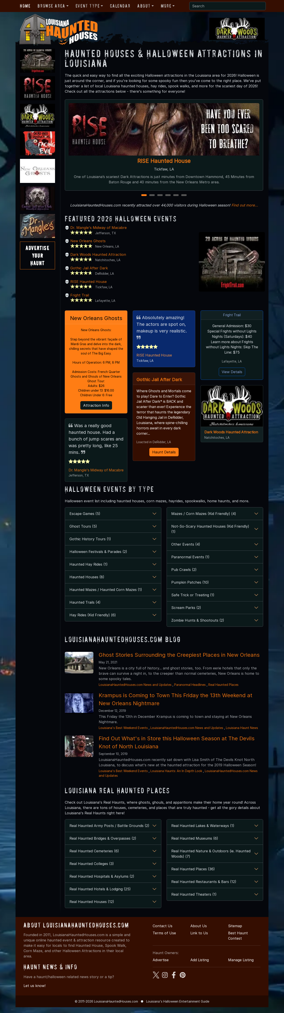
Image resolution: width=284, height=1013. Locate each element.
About (143, 5)
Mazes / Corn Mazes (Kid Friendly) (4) (203, 519)
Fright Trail (79, 295)
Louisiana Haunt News (242, 733)
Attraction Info (96, 405)
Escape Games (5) (84, 519)
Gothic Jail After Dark (89, 268)
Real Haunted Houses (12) (91, 907)
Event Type (88, 5)
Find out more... (244, 205)
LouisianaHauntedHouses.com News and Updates (135, 690)
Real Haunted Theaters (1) (194, 900)
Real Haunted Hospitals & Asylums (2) (101, 882)
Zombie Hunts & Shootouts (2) (197, 626)
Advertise (161, 965)
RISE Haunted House (164, 161)
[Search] (227, 6)
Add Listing (199, 965)
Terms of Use (164, 939)
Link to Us (199, 939)
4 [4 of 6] (168, 195)
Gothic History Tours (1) (90, 545)
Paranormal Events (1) (190, 563)
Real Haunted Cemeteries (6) (94, 857)
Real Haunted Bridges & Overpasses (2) (102, 844)
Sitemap (235, 931)
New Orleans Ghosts (88, 241)
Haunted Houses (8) (86, 583)
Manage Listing (241, 965)
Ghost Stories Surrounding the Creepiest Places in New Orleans (179, 660)
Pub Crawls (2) (184, 575)
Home (25, 5)
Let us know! (34, 991)
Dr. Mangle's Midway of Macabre (98, 227)
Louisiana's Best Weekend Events (123, 733)
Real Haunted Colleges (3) (91, 869)
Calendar (120, 5)
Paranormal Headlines (190, 690)
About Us (198, 931)
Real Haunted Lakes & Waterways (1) (202, 831)
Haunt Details (164, 458)
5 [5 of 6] (176, 195)
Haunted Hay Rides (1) (88, 570)
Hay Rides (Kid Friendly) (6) (92, 621)
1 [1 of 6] (144, 195)
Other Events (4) (185, 550)
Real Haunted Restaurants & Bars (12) (203, 887)
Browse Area (51, 5)
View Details (232, 372)
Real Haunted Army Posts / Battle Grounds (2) (109, 831)
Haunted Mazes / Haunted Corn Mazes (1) (105, 595)
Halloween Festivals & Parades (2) (98, 557)
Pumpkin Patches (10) (190, 588)
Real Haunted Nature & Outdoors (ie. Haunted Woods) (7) (210, 859)
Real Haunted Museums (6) (194, 844)
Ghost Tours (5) (83, 532)
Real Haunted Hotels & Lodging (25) (100, 895)
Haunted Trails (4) (85, 608)
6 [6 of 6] (184, 195)
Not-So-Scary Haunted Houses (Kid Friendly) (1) (210, 535)
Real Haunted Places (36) (193, 875)
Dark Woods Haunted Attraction (98, 254)
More (166, 5)
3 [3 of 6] (160, 195)
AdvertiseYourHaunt (37, 255)
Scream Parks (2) (186, 613)
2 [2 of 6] (152, 195)
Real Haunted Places (223, 690)
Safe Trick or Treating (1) (192, 601)
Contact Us (162, 931)
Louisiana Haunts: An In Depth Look (176, 777)
